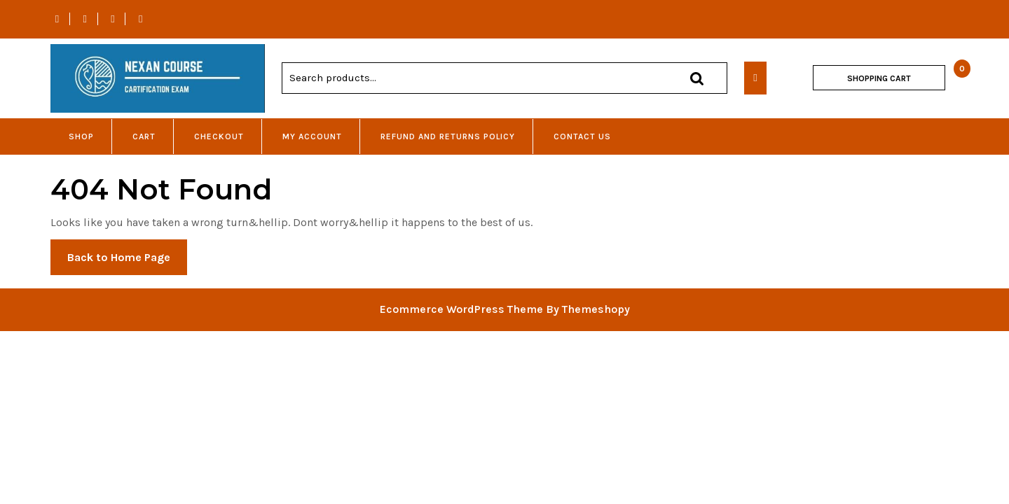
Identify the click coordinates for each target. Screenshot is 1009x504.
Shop (81, 136)
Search (696, 78)
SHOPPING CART (879, 78)
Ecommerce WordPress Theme (461, 309)
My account (312, 136)
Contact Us (582, 136)
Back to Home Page (127, 261)
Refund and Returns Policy (447, 136)
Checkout (219, 136)
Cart (144, 136)
